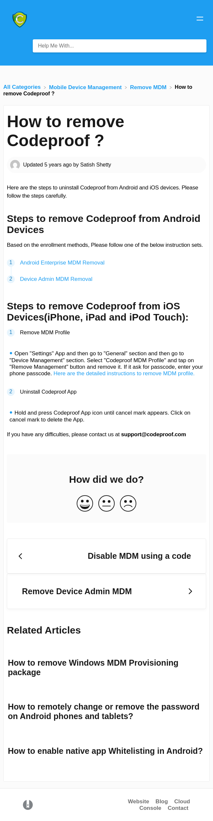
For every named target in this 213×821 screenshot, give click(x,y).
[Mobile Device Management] (86, 87)
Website (138, 801)
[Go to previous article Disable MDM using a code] (106, 556)
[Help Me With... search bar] (119, 45)
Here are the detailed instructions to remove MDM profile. (124, 373)
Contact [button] (178, 808)
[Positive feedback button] (85, 504)
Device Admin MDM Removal (56, 279)
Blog (162, 801)
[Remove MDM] (149, 87)
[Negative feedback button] (128, 504)
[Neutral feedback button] (106, 504)
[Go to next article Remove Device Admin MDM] (106, 591)
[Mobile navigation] (200, 19)
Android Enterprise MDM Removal (62, 263)
